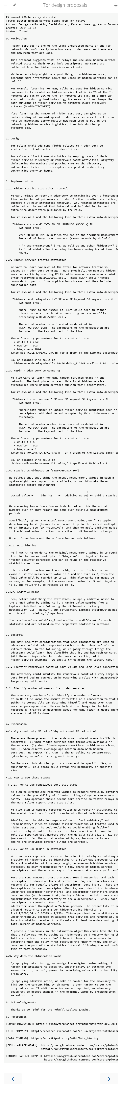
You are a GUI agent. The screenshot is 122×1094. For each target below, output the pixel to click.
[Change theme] (14, 5)
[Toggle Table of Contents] (5, 5)
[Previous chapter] (13, 1078)
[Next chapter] (109, 1078)
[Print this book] (116, 5)
